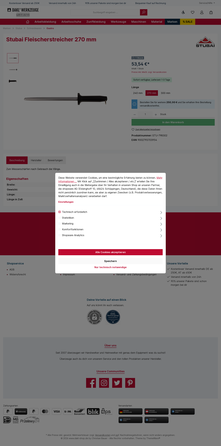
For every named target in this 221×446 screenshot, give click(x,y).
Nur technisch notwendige (110, 267)
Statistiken (68, 217)
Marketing (67, 223)
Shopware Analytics (73, 235)
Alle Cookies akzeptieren (110, 252)
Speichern (110, 261)
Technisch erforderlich (74, 211)
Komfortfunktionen (72, 229)
